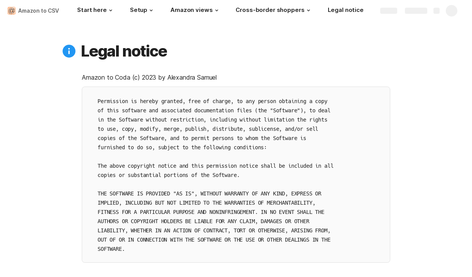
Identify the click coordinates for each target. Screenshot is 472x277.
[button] (111, 10)
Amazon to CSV (38, 10)
